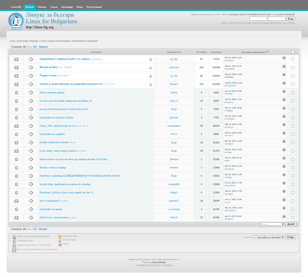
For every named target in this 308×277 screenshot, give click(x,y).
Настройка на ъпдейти (52, 134)
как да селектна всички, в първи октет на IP (64, 109)
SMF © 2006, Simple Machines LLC (165, 259)
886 (35, 46)
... (31, 46)
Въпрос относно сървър (53, 167)
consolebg (174, 209)
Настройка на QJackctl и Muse (56, 117)
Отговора (201, 52)
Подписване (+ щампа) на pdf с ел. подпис (65, 59)
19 (69, 67)
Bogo (174, 109)
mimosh (174, 167)
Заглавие (96, 52)
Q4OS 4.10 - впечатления (54, 217)
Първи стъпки (48, 75)
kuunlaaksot (174, 125)
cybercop (174, 67)
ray (228, 202)
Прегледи (216, 52)
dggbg (229, 110)
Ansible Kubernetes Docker (54, 142)
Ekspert (174, 84)
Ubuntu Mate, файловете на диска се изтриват (65, 184)
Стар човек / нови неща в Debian (58, 150)
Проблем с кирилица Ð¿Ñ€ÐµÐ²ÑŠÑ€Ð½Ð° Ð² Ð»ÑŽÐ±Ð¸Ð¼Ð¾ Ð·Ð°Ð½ (80, 175)
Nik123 (230, 61)
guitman (174, 117)
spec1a (230, 102)
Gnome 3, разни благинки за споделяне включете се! (71, 84)
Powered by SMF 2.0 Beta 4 (139, 259)
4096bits (230, 69)
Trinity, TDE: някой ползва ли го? (58, 125)
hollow (174, 92)
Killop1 (174, 192)
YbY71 (174, 134)
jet (228, 160)
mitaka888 (174, 184)
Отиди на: (248, 237)
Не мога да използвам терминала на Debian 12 (66, 101)
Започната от (174, 52)
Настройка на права (51, 209)
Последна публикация (255, 52)
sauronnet (231, 86)
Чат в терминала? (50, 200)
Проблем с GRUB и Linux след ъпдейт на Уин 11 (66, 192)
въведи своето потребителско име (250, 14)
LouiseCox (231, 210)
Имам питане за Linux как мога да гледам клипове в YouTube (73, 159)
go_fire (174, 59)
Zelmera (174, 159)
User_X (174, 101)
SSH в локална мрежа (52, 92)
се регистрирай (285, 14)
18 (66, 67)
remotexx (231, 185)
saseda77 (174, 200)
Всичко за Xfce (48, 67)
